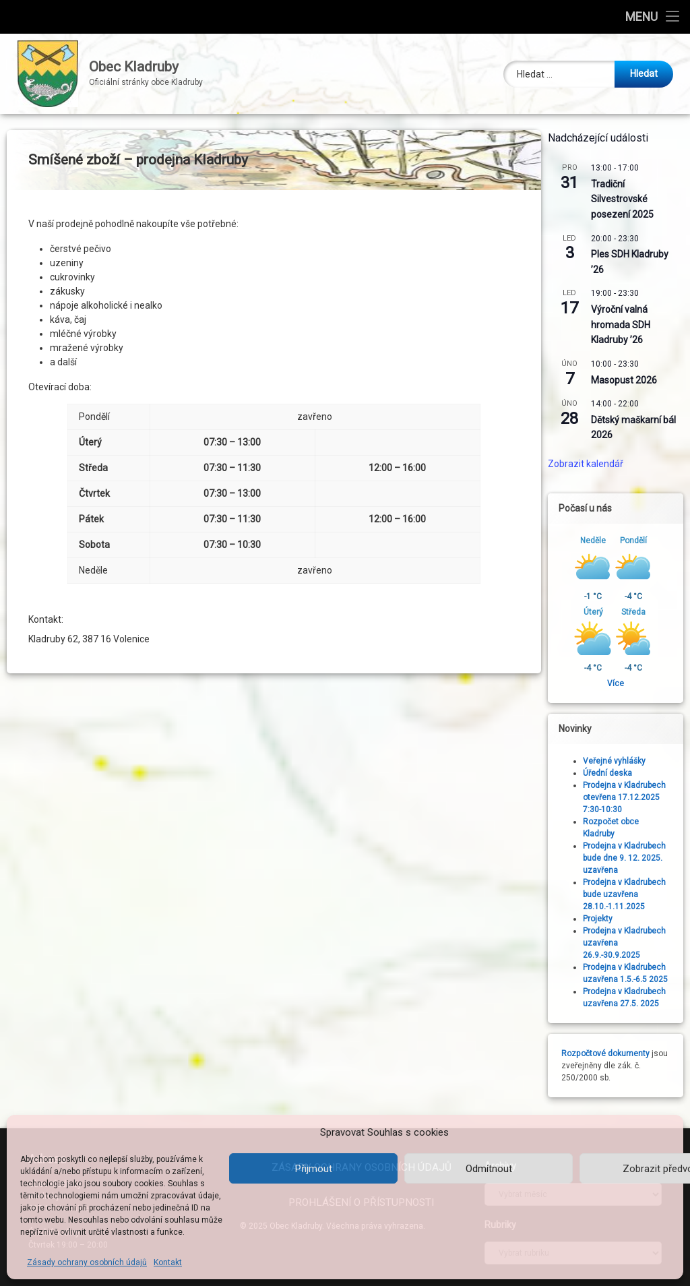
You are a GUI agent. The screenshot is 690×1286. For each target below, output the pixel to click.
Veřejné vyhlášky (619, 761)
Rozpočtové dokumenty (611, 1053)
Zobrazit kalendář (591, 463)
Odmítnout (489, 1169)
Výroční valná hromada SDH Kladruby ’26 (626, 324)
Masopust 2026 (629, 380)
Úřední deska (612, 773)
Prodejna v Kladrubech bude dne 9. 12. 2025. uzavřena (629, 858)
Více (621, 683)
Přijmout (313, 1169)
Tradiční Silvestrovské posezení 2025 (627, 199)
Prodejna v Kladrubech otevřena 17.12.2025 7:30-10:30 (629, 797)
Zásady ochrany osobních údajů (87, 1262)
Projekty (603, 918)
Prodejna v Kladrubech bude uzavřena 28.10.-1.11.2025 (629, 894)
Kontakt (168, 1262)
